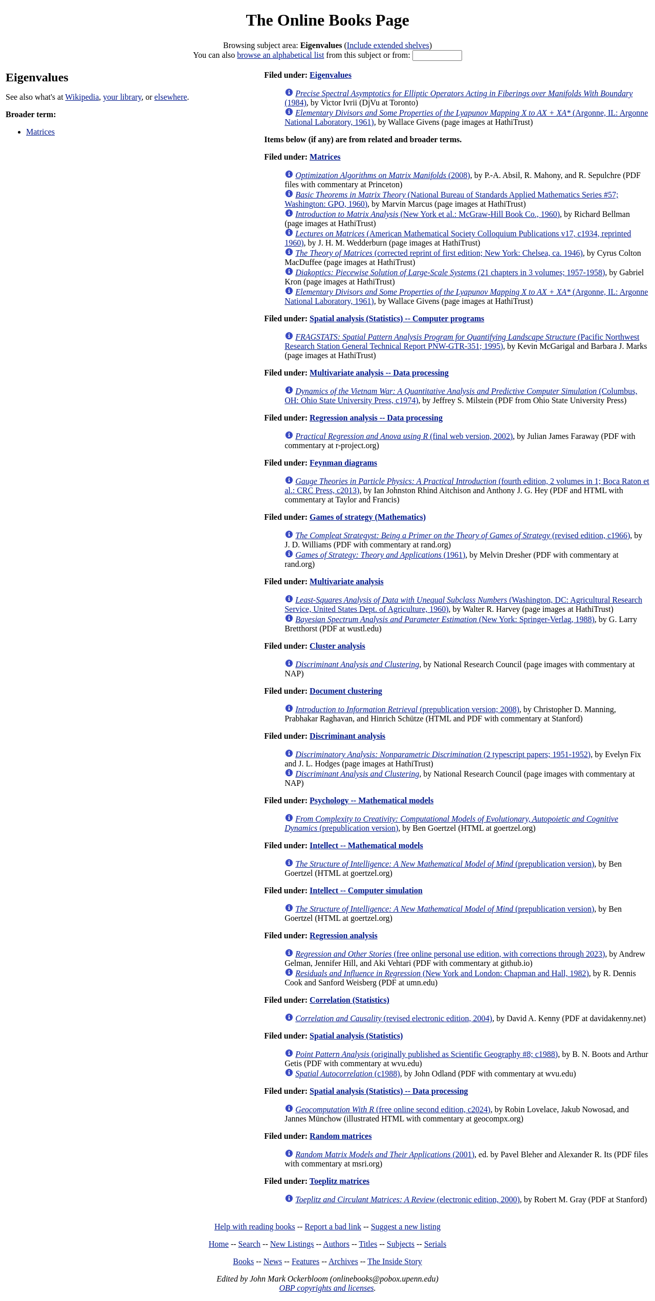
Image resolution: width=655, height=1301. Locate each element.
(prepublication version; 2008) (407, 709)
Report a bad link (332, 1226)
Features (305, 1261)
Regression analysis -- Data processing (376, 417)
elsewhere (171, 97)
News (273, 1261)
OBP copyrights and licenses (326, 1288)
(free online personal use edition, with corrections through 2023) (450, 954)
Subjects (400, 1244)
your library (122, 97)
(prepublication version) (444, 863)
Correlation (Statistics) (349, 1000)
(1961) (380, 554)
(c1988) (347, 1073)
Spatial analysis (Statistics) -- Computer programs (397, 318)
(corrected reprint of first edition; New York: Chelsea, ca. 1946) (439, 253)
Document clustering (346, 691)
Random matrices (341, 1136)
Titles (368, 1244)
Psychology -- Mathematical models (371, 800)
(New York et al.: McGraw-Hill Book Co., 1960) (427, 214)
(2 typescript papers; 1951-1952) (443, 754)
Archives (343, 1261)
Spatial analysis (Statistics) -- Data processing (389, 1091)
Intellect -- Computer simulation (366, 890)
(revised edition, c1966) (462, 535)
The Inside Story (394, 1261)
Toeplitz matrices (339, 1181)
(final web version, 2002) (404, 436)
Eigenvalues (331, 75)
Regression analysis (344, 935)
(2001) (384, 1154)
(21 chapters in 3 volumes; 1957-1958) (450, 272)
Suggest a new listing (406, 1226)
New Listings (292, 1244)
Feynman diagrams (343, 462)
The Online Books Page (327, 20)
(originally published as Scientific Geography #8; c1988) (426, 1054)
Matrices (40, 131)
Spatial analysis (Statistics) (356, 1035)
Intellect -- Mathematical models (366, 845)
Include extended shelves (388, 45)
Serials (435, 1244)
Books (243, 1261)
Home (219, 1244)
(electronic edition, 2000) (407, 1199)
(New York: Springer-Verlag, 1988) (445, 619)
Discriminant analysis (347, 736)
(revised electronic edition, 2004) (393, 1018)
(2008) (382, 175)
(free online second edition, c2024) (392, 1109)
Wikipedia (82, 97)
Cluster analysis (337, 646)
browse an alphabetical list (280, 55)
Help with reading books (254, 1226)
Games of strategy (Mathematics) (368, 517)
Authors (336, 1244)
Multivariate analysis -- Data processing (379, 372)
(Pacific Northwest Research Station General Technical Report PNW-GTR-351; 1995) (462, 341)
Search (249, 1244)
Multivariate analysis (346, 581)
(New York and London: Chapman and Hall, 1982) (442, 973)
